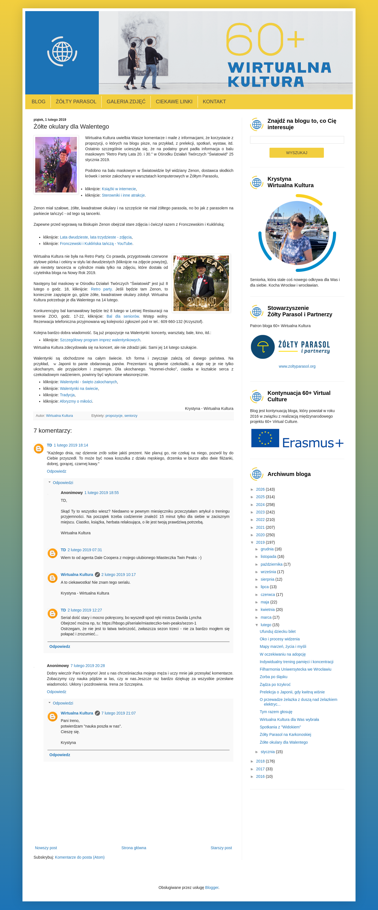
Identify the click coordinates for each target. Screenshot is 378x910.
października (272, 564)
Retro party (101, 289)
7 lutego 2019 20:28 (87, 665)
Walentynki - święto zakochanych (88, 382)
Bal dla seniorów (123, 316)
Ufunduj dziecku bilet (278, 631)
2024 (261, 504)
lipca (265, 587)
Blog (39, 101)
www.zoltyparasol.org (297, 366)
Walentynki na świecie (79, 388)
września (269, 572)
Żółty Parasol (76, 101)
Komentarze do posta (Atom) (80, 857)
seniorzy (130, 416)
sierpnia (268, 579)
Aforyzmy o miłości (76, 401)
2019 (261, 542)
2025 (261, 497)
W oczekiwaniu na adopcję (283, 654)
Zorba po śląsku (274, 677)
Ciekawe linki (174, 101)
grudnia (268, 549)
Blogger (211, 887)
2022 (261, 519)
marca (267, 617)
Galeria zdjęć (126, 101)
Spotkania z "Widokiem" (280, 727)
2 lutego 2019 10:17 (119, 574)
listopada (269, 556)
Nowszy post (46, 848)
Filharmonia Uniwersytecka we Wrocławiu (295, 669)
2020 (261, 535)
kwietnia (268, 609)
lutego (266, 625)
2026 (261, 489)
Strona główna (133, 848)
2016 (261, 776)
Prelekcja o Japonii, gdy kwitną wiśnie (292, 692)
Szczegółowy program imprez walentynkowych (100, 340)
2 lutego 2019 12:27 (85, 610)
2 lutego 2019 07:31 (85, 550)
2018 (261, 761)
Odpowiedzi (63, 482)
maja (265, 602)
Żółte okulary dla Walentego (284, 742)
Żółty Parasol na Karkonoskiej (285, 734)
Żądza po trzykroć (275, 684)
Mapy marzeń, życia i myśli (283, 646)
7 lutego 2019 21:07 (119, 713)
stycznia (268, 751)
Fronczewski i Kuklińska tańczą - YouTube (96, 243)
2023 (261, 512)
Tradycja (67, 395)
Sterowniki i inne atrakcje (123, 195)
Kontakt (214, 101)
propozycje (113, 416)
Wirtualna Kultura (77, 574)
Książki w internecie (119, 189)
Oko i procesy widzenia (280, 639)
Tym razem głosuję (276, 712)
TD (49, 445)
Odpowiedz (56, 471)
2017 (261, 769)
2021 (261, 527)
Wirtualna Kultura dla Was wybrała (289, 719)
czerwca (268, 594)
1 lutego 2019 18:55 (101, 492)
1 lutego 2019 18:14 (71, 445)
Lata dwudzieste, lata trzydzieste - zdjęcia (96, 237)
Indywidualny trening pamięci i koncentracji (296, 662)
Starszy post (221, 848)
